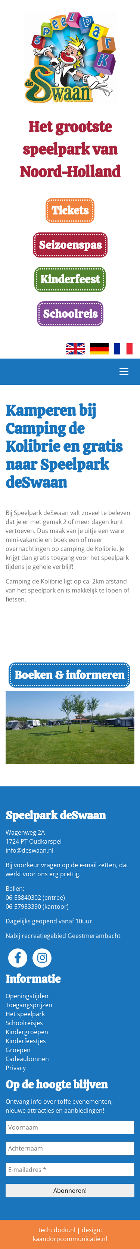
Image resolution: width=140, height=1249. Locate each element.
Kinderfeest (70, 279)
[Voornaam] (70, 1127)
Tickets (70, 210)
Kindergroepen (27, 1032)
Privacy (16, 1068)
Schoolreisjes (24, 1023)
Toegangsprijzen (29, 1005)
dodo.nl (64, 1230)
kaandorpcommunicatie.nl (70, 1239)
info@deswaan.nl (29, 850)
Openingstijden (27, 996)
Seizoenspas (70, 245)
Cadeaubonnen (27, 1059)
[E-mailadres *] (70, 1169)
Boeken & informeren (69, 675)
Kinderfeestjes (26, 1041)
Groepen (18, 1050)
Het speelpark (25, 1014)
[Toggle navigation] (123, 371)
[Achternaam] (70, 1148)
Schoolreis (70, 314)
